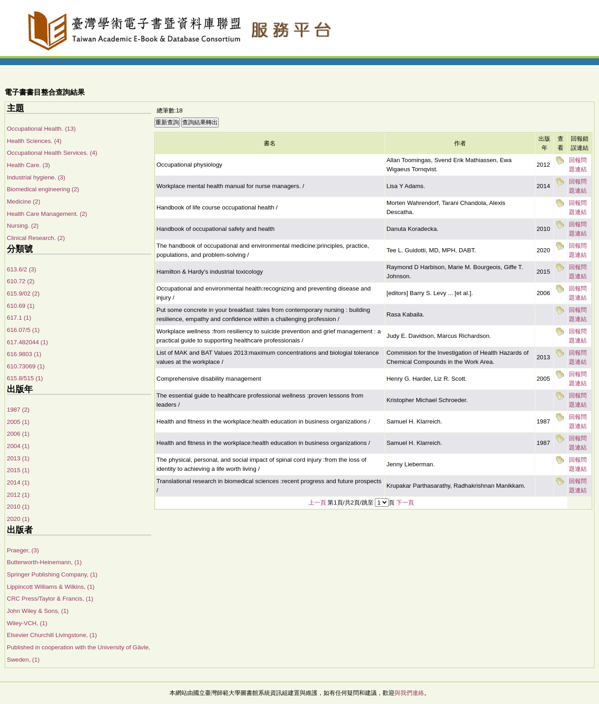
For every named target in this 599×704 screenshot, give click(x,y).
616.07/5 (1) (23, 329)
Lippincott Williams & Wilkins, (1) (51, 586)
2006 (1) (18, 433)
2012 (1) (18, 494)
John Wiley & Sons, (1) (38, 610)
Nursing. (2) (23, 225)
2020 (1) (18, 518)
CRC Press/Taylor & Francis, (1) (50, 598)
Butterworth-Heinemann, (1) (44, 562)
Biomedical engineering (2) (43, 189)
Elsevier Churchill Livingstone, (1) (52, 635)
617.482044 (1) (27, 342)
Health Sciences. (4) (34, 141)
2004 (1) (18, 446)
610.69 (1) (21, 305)
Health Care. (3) (28, 165)
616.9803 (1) (24, 354)
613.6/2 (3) (21, 269)
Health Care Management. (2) (47, 213)
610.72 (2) (21, 281)
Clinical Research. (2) (36, 238)
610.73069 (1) (26, 366)
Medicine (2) (23, 201)
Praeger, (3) (23, 550)
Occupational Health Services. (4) (52, 152)
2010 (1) (18, 506)
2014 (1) (18, 482)
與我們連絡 (409, 692)
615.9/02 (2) (23, 293)
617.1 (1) (19, 317)
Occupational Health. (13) (41, 128)
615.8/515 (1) (25, 378)
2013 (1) (18, 458)
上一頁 (317, 502)
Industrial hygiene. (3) (36, 177)
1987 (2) (18, 409)
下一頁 (405, 502)
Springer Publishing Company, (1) (52, 574)
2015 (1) (18, 470)
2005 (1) (18, 421)
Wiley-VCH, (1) (27, 623)
